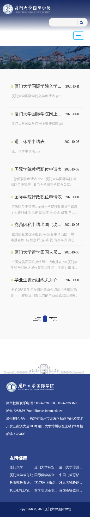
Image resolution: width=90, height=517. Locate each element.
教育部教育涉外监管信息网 (30, 483)
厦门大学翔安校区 (47, 467)
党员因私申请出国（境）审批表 (38, 224)
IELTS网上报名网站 (48, 483)
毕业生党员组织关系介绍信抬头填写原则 (38, 280)
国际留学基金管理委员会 (52, 475)
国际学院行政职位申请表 (38, 197)
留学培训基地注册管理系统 (54, 490)
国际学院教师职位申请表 (38, 169)
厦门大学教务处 (21, 475)
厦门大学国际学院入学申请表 (38, 86)
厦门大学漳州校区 (72, 467)
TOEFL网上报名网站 (24, 490)
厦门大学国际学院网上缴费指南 (38, 114)
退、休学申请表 (29, 141)
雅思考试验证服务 (72, 483)
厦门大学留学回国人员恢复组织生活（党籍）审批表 (38, 252)
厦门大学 (16, 467)
